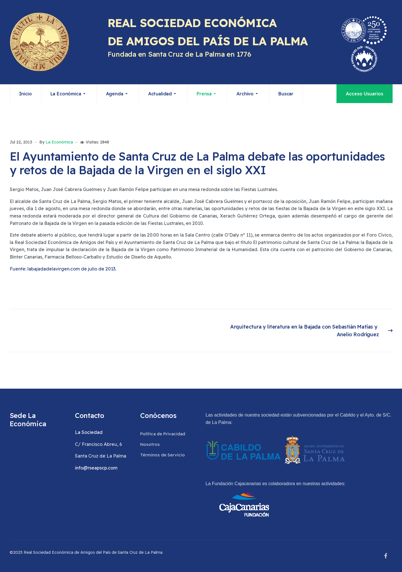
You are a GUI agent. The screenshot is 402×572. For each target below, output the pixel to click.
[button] (69, 93)
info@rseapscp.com (96, 468)
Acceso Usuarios (364, 94)
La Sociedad (89, 432)
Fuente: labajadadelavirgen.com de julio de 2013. (63, 269)
